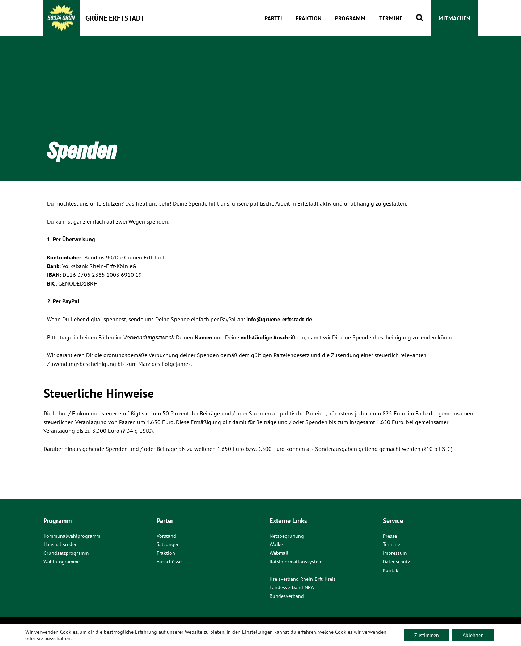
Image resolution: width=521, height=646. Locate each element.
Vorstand (166, 535)
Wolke (276, 544)
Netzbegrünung (287, 535)
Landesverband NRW (292, 587)
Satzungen (168, 544)
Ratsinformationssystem (296, 561)
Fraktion (166, 553)
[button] (420, 18)
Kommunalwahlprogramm (71, 535)
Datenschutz (396, 561)
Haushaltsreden (60, 544)
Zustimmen (425, 635)
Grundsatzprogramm (66, 553)
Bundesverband (287, 596)
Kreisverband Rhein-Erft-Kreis (303, 579)
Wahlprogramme (61, 561)
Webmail (279, 553)
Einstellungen (257, 631)
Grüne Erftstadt (114, 18)
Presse (390, 535)
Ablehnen (472, 635)
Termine (391, 544)
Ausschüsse (169, 561)
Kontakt (391, 570)
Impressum (395, 553)
